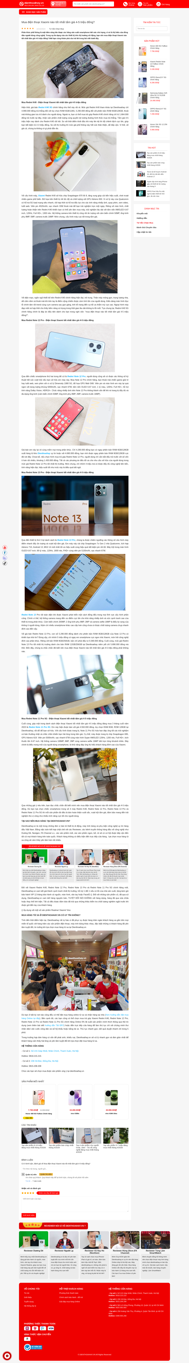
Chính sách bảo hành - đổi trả (71, 1297)
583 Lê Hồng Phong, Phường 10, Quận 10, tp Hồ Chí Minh (140, 1305)
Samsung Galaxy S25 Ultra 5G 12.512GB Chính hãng (158, 95)
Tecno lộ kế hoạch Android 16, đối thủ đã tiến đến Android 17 (156, 174)
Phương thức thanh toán (68, 1293)
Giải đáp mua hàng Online (69, 1302)
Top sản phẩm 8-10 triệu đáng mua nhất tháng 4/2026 (34, 1146)
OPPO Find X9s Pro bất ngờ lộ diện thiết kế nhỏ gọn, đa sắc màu (155, 193)
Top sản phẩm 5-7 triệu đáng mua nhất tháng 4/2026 (115, 1146)
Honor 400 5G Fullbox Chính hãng (39, 1114)
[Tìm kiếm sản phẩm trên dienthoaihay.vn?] (93, 4)
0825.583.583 (121, 1308)
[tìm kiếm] (111, 4)
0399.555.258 (121, 1316)
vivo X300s (75, 1113)
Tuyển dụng (28, 1302)
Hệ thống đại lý (30, 1306)
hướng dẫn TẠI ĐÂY (54, 1025)
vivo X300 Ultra (111, 1113)
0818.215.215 (121, 1295)
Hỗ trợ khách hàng (71, 1289)
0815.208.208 (121, 1301)
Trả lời (28, 1181)
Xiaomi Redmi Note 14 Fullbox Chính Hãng (157, 64)
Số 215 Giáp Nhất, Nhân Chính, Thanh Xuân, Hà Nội (55, 1051)
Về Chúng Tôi (32, 1289)
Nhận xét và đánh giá (31, 1188)
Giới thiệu (28, 1297)
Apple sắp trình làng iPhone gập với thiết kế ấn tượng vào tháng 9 (157, 184)
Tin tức (26, 1293)
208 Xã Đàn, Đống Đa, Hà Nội (44, 1061)
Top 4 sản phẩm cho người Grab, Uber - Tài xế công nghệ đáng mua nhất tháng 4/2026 (87, 1148)
